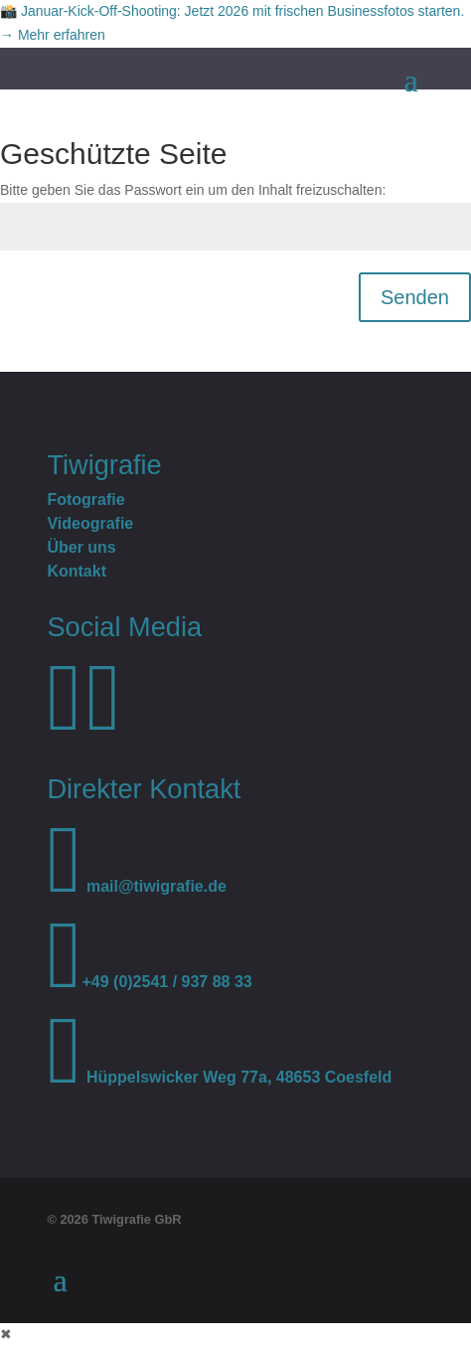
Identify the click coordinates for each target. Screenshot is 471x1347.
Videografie (90, 523)
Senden (415, 297)
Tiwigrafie (104, 464)
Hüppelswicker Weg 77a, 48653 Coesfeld (219, 1077)
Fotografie (85, 499)
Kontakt (76, 571)
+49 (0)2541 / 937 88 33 (149, 981)
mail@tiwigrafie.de (136, 886)
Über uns (81, 547)
